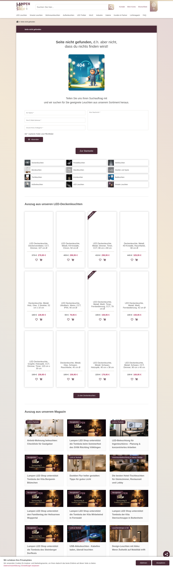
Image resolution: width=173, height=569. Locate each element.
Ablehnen (143, 563)
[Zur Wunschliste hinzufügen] (36, 260)
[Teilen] (166, 554)
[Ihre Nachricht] (118, 120)
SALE (91, 15)
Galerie (108, 15)
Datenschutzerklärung (12, 566)
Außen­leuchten (68, 15)
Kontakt (122, 7)
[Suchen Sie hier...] (72, 7)
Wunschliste (142, 7)
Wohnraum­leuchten (52, 15)
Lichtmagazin (135, 15)
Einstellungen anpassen (30, 566)
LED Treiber (81, 15)
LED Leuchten (21, 15)
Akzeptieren (160, 563)
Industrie (99, 15)
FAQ (144, 15)
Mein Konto (131, 7)
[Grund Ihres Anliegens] (55, 127)
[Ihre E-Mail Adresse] (55, 120)
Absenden (35, 139)
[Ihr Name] (55, 112)
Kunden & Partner (120, 15)
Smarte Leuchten (36, 15)
